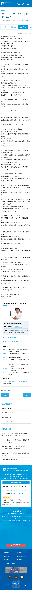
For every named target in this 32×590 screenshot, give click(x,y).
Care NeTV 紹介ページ (12, 338)
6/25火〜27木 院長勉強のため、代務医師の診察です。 (15, 454)
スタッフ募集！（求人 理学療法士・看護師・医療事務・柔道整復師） (15, 441)
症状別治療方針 (21, 556)
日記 (4, 390)
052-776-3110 (18, 474)
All (5, 27)
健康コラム (5, 417)
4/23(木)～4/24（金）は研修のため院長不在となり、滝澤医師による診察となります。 (15, 434)
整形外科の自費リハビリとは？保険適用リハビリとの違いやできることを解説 (15, 448)
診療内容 (6, 556)
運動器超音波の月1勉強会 (9, 459)
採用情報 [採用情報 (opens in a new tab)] (19, 560)
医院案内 (6, 553)
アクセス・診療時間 (10, 563)
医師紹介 (19, 553)
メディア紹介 (6, 421)
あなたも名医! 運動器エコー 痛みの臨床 (14, 381)
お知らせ (13, 27)
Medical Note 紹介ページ (13, 342)
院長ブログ (23, 27)
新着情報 (6, 560)
